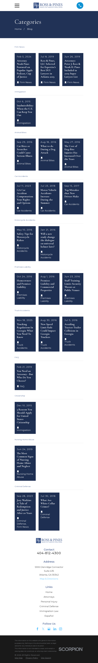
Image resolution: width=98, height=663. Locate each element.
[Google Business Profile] (48, 628)
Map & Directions (49, 578)
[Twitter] (43, 628)
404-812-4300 (49, 553)
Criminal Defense (49, 606)
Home (49, 592)
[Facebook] (37, 628)
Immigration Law (49, 611)
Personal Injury (49, 601)
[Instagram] (60, 628)
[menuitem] (19, 658)
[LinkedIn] (54, 628)
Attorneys (49, 597)
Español (49, 616)
